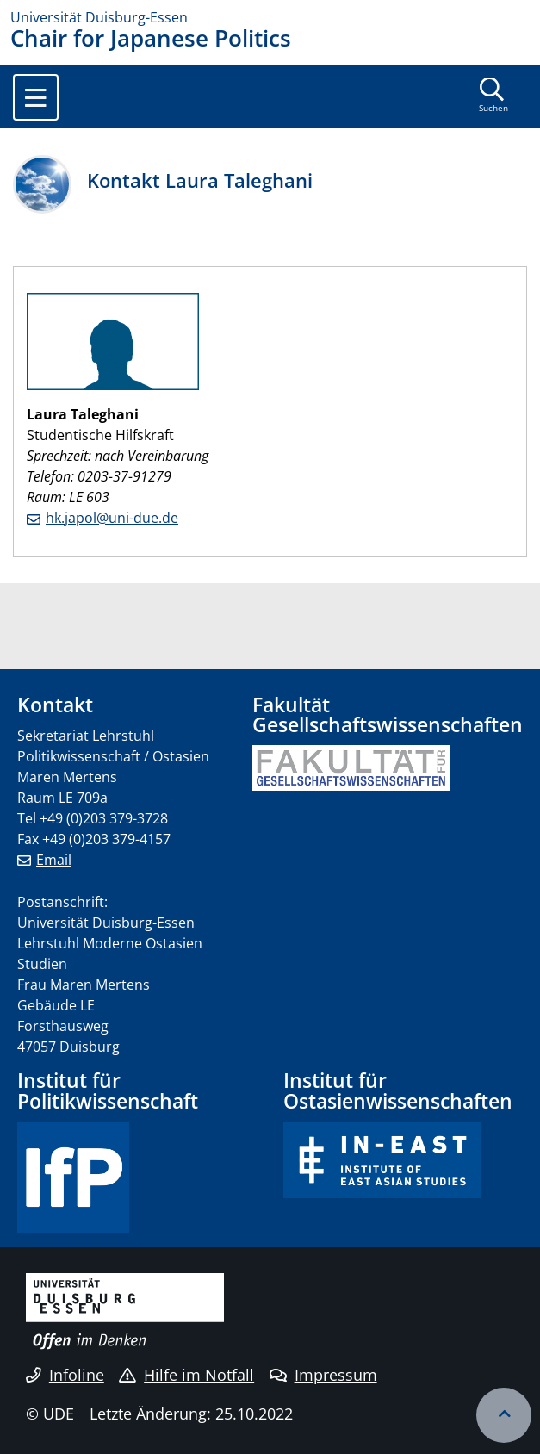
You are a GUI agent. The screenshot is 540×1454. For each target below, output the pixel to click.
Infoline (65, 1374)
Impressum (323, 1374)
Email (53, 859)
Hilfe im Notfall (186, 1374)
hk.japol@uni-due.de (112, 517)
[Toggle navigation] (36, 97)
